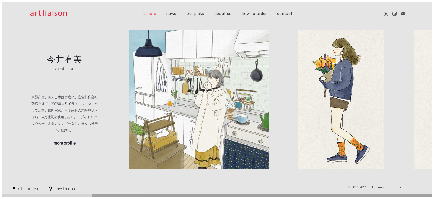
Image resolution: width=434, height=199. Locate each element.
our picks (195, 13)
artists (149, 13)
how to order (254, 13)
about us (223, 13)
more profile (64, 142)
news (171, 13)
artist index (24, 188)
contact (285, 13)
